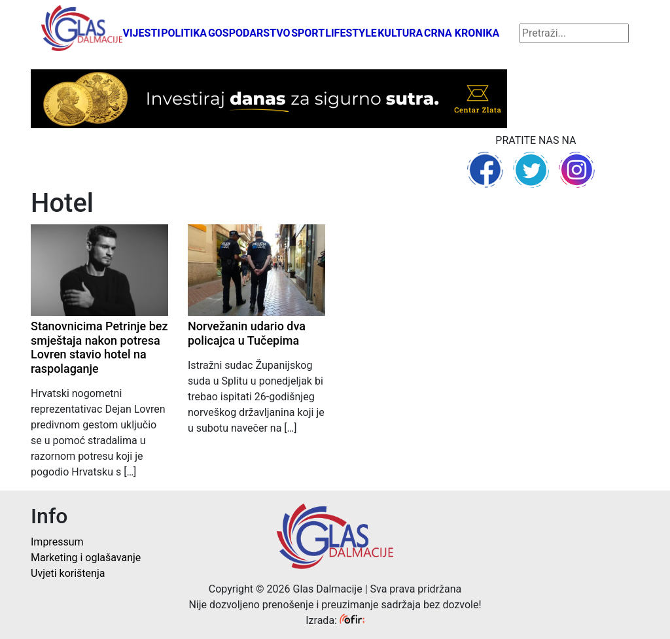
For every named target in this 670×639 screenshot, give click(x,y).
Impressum (57, 542)
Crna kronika (461, 33)
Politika (184, 33)
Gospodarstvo (249, 33)
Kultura (400, 33)
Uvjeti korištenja (68, 573)
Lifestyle (351, 33)
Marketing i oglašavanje (86, 557)
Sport (308, 33)
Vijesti (141, 33)
